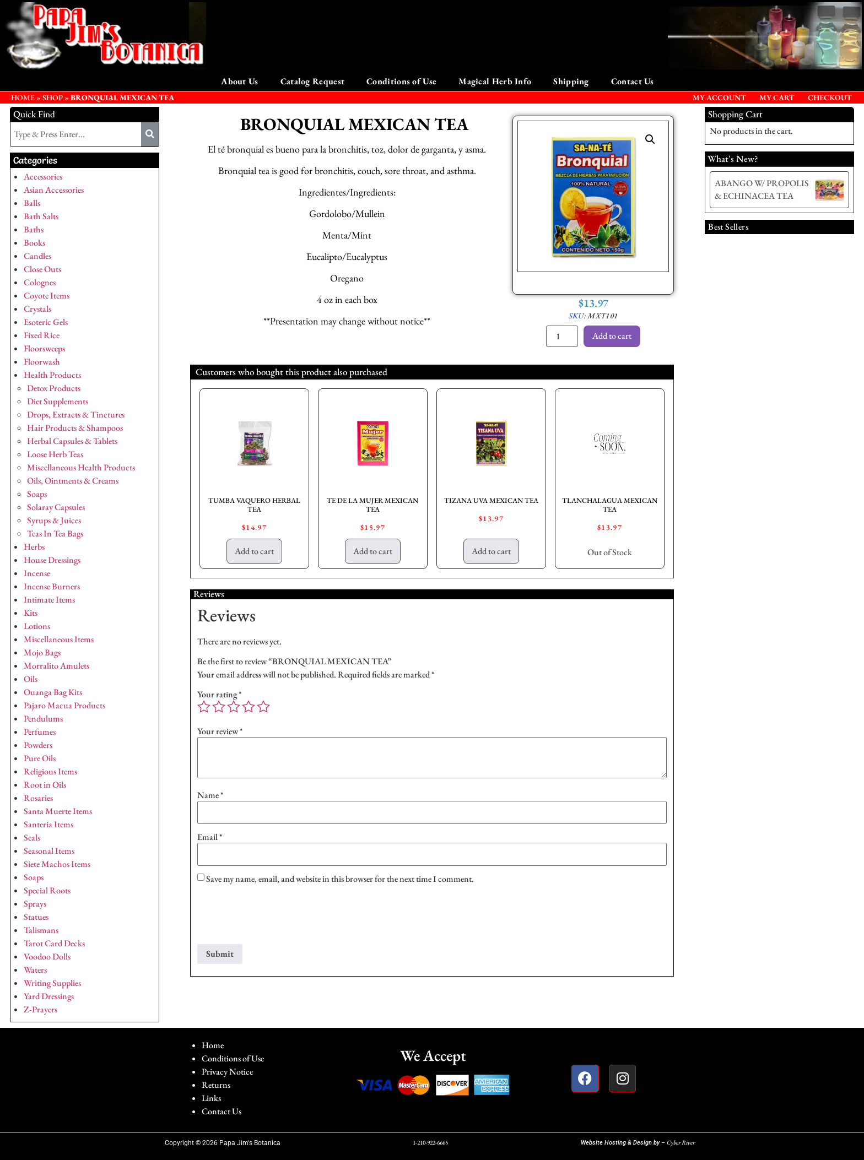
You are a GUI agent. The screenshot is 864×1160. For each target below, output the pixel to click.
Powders (38, 745)
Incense (37, 573)
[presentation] (281, 917)
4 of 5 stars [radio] (248, 706)
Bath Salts (41, 216)
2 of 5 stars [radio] (218, 706)
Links (211, 1098)
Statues (36, 917)
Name (210, 795)
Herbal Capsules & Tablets (72, 441)
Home (213, 1045)
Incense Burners (52, 586)
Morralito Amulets (56, 665)
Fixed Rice (42, 335)
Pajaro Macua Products (64, 705)
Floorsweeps (44, 348)
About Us (239, 81)
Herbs (34, 546)
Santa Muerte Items (58, 811)
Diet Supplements (57, 401)
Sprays (35, 903)
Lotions (37, 626)
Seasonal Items (49, 851)
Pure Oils (40, 758)
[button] (650, 139)
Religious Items (50, 771)
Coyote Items (46, 295)
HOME (23, 97)
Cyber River (681, 1142)
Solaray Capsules (56, 507)
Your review (220, 731)
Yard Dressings (49, 996)
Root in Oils (45, 784)
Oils (30, 679)
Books (34, 242)
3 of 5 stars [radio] (233, 706)
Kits (30, 613)
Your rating (219, 694)
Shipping (570, 81)
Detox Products (53, 388)
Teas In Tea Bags (55, 533)
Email (210, 837)
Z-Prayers (40, 1009)
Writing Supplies (52, 983)
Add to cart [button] (254, 551)
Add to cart (611, 336)
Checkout (830, 97)
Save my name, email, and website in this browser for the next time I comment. (340, 879)
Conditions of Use (401, 81)
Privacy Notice (227, 1071)
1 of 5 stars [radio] (203, 706)
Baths (34, 229)
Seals (32, 837)
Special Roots (47, 890)
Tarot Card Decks (54, 943)
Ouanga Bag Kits (53, 692)
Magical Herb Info (494, 81)
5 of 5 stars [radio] (263, 706)
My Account (719, 97)
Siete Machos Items (57, 864)
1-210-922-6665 (430, 1142)
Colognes (40, 282)
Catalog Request (312, 81)
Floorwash (42, 361)
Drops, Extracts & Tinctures (76, 414)
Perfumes (40, 732)
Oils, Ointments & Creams (72, 480)
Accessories (43, 176)
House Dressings (52, 560)
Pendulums (43, 718)
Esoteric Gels (46, 322)
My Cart (777, 97)
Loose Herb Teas (55, 454)
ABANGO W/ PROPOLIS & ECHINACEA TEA (762, 189)
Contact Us (632, 81)
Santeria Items (48, 824)
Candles (37, 256)
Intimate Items (49, 599)
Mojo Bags (42, 652)
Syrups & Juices (54, 520)
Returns (216, 1085)
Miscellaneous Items (59, 639)
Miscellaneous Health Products (81, 467)
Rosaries (38, 798)
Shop (52, 97)
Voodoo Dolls (47, 956)
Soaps (37, 494)
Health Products (52, 375)
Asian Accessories (54, 190)
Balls (32, 203)
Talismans (41, 930)
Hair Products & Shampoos (75, 427)
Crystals (37, 309)
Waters (35, 969)
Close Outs (42, 269)
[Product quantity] (562, 336)
